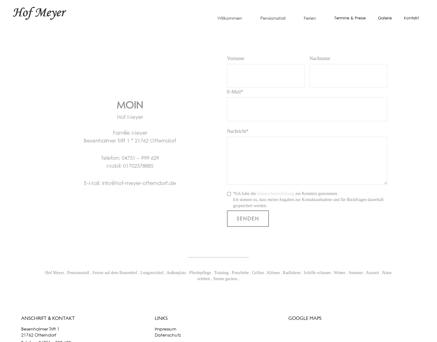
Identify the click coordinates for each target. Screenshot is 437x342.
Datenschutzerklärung (275, 193)
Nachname (320, 58)
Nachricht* (238, 131)
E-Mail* (235, 91)
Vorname (235, 58)
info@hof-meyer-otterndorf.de (139, 183)
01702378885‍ (138, 166)
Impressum (165, 329)
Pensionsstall (273, 18)
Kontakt (411, 18)
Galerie (385, 18)
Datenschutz (168, 335)
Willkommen (229, 18)
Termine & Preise (350, 18)
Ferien (310, 18)
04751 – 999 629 (140, 158)
